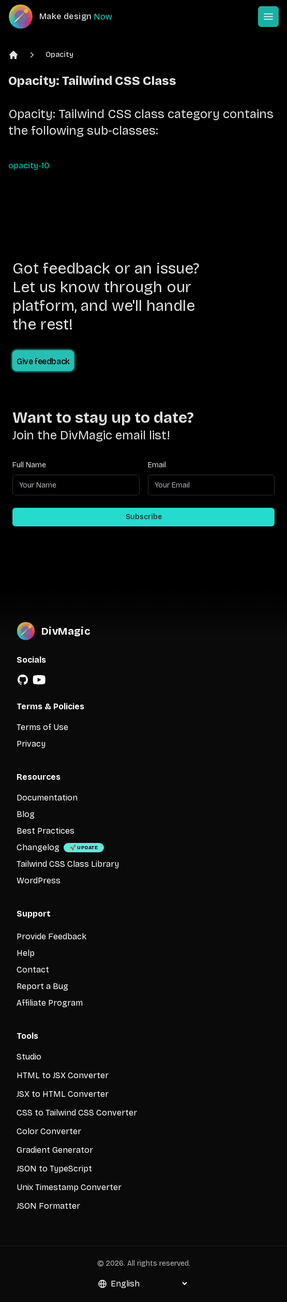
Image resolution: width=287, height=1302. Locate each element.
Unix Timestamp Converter (69, 1187)
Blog (26, 814)
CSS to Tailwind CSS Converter (77, 1113)
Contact (33, 970)
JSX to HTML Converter (63, 1094)
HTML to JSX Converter (63, 1075)
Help (26, 953)
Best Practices (45, 831)
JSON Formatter (48, 1206)
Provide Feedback (51, 936)
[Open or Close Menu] (268, 16)
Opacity (59, 54)
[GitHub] (23, 680)
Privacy (31, 744)
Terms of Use (42, 727)
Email (157, 465)
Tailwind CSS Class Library (68, 864)
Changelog (38, 847)
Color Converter (49, 1131)
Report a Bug (42, 986)
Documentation (47, 798)
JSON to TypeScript (54, 1169)
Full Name (29, 465)
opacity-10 (29, 165)
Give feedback (43, 361)
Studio (29, 1057)
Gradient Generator (55, 1150)
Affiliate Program (50, 1003)
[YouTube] (39, 680)
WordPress (39, 880)
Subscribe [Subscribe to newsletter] (144, 516)
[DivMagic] (70, 16)
